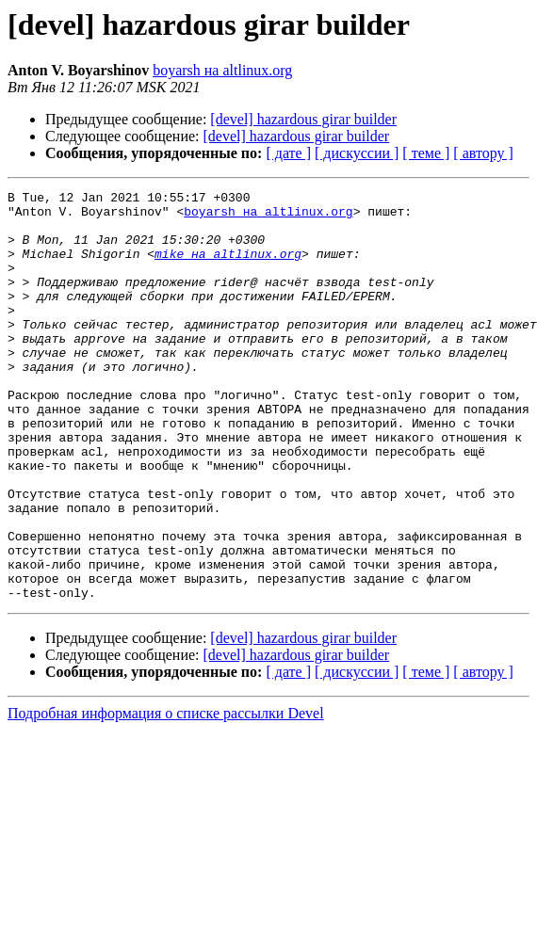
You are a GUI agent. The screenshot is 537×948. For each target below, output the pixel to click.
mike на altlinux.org (228, 267)
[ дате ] (288, 153)
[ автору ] (483, 153)
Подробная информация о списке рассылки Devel (166, 795)
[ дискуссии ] (357, 153)
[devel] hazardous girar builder (303, 119)
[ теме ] (425, 153)
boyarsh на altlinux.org (222, 70)
